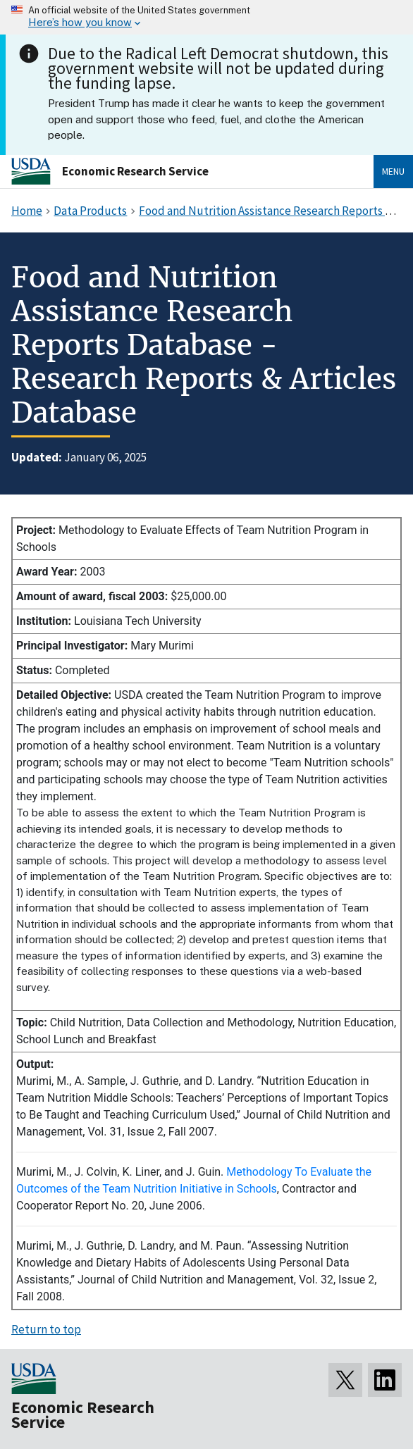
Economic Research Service (135, 171)
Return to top (46, 1329)
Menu (393, 171)
